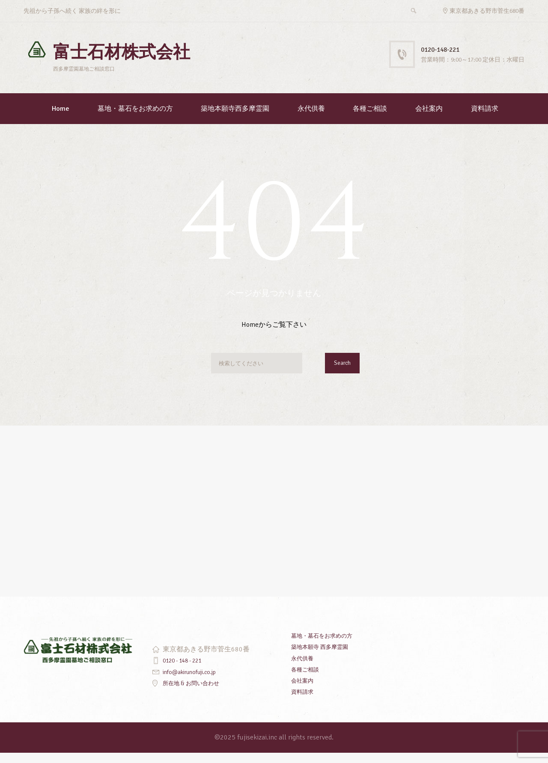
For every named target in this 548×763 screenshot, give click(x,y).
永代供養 (311, 119)
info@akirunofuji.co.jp (195, 681)
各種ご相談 (370, 119)
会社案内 (429, 119)
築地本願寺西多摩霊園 (235, 119)
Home (60, 119)
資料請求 (484, 119)
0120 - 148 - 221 (187, 670)
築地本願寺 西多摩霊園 (326, 657)
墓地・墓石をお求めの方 (135, 119)
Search (339, 375)
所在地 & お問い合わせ (197, 693)
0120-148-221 (447, 49)
